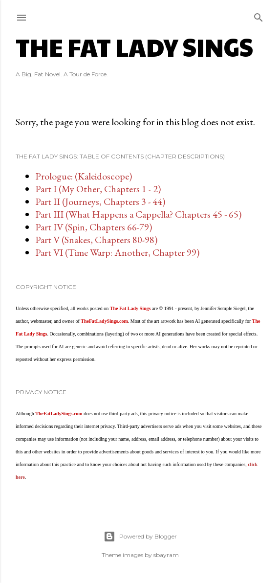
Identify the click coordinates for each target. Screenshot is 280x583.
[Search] (258, 15)
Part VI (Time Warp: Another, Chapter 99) (117, 252)
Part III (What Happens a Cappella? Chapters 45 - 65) (138, 214)
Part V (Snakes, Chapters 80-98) (96, 239)
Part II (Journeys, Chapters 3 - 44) (100, 201)
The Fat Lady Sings (134, 46)
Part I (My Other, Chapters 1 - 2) (98, 188)
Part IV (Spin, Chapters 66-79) (93, 227)
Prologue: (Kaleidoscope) (83, 176)
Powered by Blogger (140, 536)
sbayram (166, 555)
